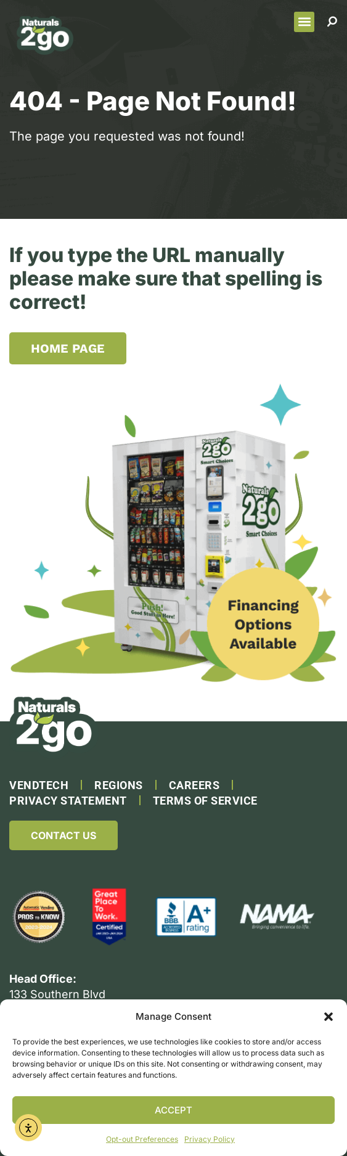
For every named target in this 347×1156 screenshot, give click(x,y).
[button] (328, 1016)
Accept (173, 1110)
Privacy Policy (209, 1139)
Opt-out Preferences (142, 1139)
